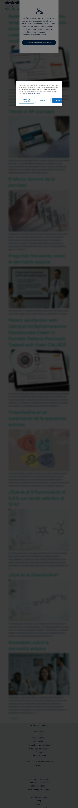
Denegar (43, 100)
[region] (39, 93)
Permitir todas (60, 100)
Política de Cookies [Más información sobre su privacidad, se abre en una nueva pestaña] (34, 93)
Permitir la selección (26, 100)
